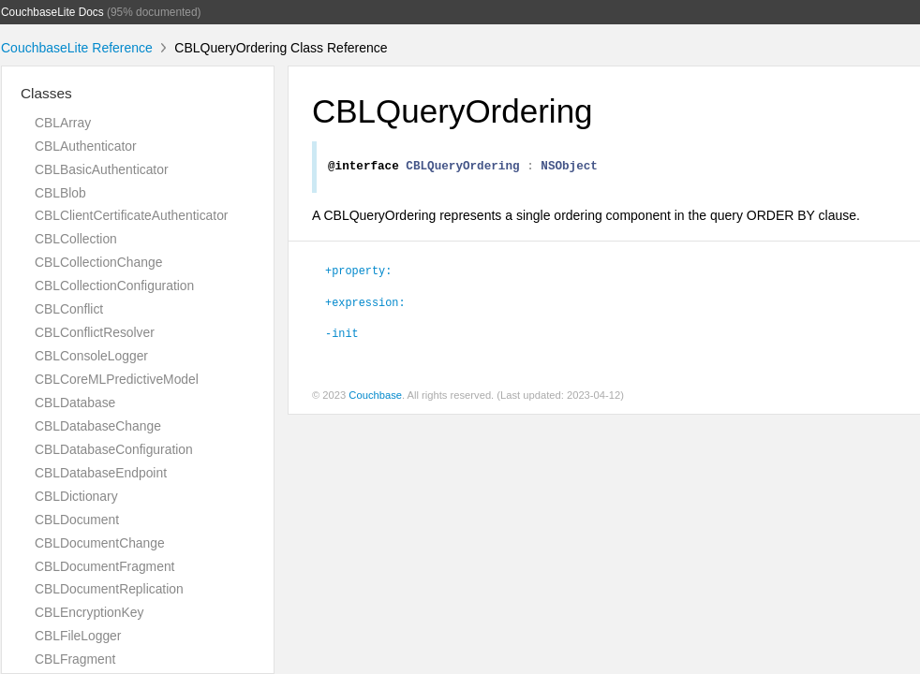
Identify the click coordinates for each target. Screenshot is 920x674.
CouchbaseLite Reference (77, 47)
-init (342, 335)
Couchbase (375, 397)
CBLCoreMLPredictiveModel (117, 379)
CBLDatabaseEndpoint (101, 472)
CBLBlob (60, 192)
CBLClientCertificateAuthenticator (131, 215)
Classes (46, 93)
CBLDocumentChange (100, 542)
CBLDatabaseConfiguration (114, 449)
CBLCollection (76, 238)
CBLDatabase (75, 402)
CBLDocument (77, 519)
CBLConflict (69, 308)
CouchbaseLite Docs (52, 12)
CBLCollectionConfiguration (114, 285)
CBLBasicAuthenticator (102, 169)
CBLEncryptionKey (89, 612)
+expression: (365, 304)
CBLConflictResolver (95, 332)
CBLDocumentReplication (109, 588)
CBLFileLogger (78, 635)
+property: (358, 272)
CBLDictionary (76, 496)
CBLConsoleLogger (91, 355)
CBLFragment (75, 659)
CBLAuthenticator (86, 146)
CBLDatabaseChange (98, 425)
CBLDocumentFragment (104, 566)
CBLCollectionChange (98, 262)
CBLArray (63, 122)
